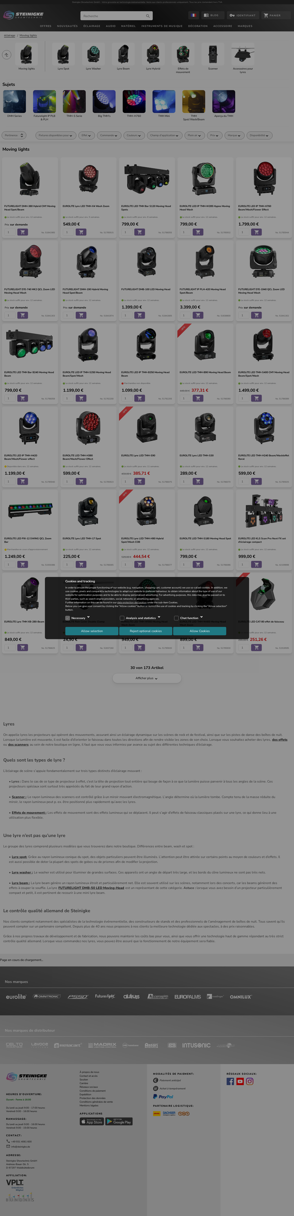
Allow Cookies (200, 631)
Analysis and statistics (141, 618)
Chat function (189, 618)
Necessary (78, 618)
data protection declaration (132, 602)
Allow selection (92, 631)
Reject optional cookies (146, 631)
